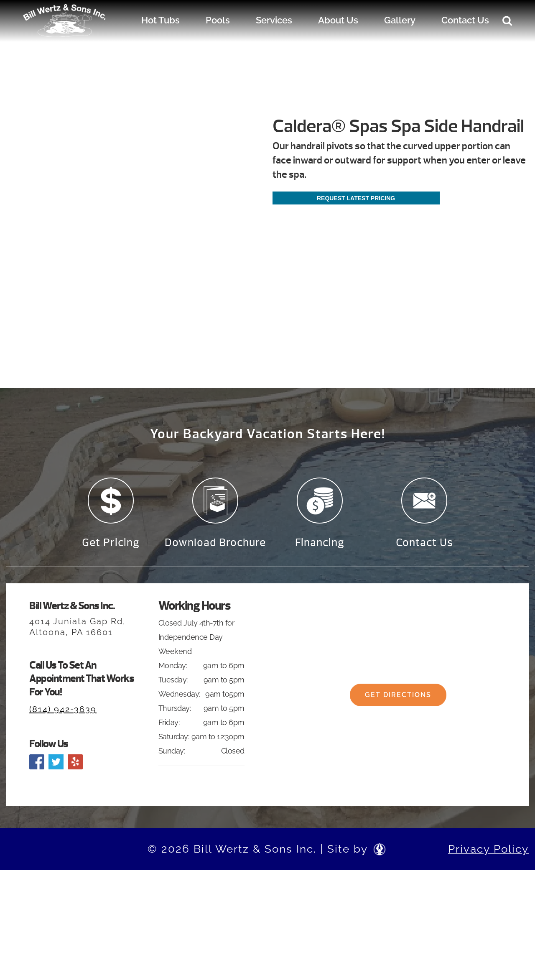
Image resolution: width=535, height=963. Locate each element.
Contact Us (465, 20)
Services (274, 20)
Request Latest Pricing (356, 198)
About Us (338, 20)
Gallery (399, 20)
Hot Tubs (160, 20)
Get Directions (398, 695)
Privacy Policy (488, 849)
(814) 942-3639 (63, 709)
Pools (218, 20)
